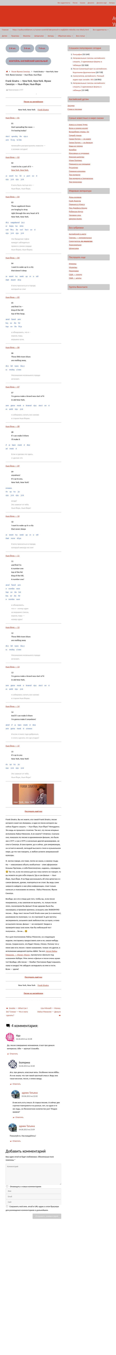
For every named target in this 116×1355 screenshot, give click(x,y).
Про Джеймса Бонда (78, 208)
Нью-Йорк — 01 (13, 118)
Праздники (74, 271)
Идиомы (73, 263)
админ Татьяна (30, 1092)
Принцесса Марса (77, 204)
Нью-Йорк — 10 (13, 516)
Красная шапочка (76, 157)
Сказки (82, 3)
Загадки (71, 105)
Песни (75, 3)
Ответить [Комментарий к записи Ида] (12, 1053)
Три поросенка (75, 182)
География (77, 54)
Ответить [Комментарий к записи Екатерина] (15, 1084)
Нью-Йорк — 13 (13, 667)
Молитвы (73, 267)
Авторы (112, 3)
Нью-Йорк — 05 (13, 297)
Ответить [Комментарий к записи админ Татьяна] (18, 1117)
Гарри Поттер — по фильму (81, 142)
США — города (75, 274)
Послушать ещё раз (33, 811)
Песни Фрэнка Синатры (20, 71)
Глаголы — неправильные (80, 237)
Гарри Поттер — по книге (80, 139)
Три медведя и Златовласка (81, 178)
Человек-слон (75, 215)
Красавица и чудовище (79, 153)
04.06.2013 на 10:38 (24, 1039)
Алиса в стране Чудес (78, 124)
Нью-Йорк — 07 (13, 387)
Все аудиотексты (64, 3)
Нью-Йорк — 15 (13, 746)
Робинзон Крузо (76, 211)
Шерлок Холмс (75, 218)
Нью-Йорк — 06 (13, 347)
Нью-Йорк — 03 (13, 196)
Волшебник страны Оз (79, 131)
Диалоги (91, 3)
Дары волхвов (75, 197)
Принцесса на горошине (80, 164)
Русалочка (73, 167)
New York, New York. (20, 170)
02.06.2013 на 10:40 (27, 1066)
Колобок (73, 149)
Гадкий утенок (75, 135)
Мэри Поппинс (75, 160)
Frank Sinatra (43, 109)
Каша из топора (76, 146)
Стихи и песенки (75, 109)
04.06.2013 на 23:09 (27, 1129)
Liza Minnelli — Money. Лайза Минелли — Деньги (49, 1012)
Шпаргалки (74, 248)
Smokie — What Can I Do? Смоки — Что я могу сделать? (17, 1012)
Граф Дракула (75, 201)
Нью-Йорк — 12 (13, 627)
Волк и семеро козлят (78, 128)
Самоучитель (81, 241)
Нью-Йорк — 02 (13, 157)
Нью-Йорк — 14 (13, 706)
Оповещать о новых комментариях (25, 1186)
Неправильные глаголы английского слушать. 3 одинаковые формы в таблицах (89, 61)
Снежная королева (77, 171)
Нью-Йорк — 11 (13, 555)
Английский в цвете (78, 234)
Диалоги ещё (102, 3)
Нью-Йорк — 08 (13, 426)
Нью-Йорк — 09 (13, 466)
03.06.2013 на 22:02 (29, 1096)
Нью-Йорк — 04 (13, 257)
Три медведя (74, 174)
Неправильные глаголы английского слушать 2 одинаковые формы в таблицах (89, 86)
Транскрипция (75, 245)
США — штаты (75, 278)
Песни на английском (33, 101)
